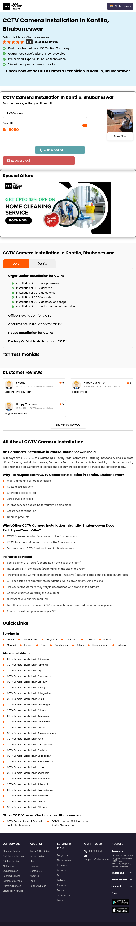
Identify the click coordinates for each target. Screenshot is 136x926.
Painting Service (11, 850)
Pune (43, 634)
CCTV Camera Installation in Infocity (26, 676)
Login (33, 870)
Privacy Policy (37, 845)
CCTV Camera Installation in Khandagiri (28, 762)
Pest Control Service (13, 845)
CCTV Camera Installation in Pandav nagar (30, 665)
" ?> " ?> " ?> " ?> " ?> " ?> (45, 113)
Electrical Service (12, 865)
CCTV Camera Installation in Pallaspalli (27, 785)
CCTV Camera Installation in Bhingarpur (28, 648)
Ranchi (10, 628)
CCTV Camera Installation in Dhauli (25, 688)
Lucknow (121, 634)
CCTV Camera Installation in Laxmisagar (28, 693)
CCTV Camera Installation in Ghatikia (26, 716)
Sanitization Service (13, 880)
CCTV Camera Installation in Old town (27, 671)
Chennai (90, 628)
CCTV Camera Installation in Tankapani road (30, 733)
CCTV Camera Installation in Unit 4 (25, 756)
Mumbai (11, 634)
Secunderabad (100, 634)
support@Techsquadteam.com (101, 848)
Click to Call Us (54, 150)
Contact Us (36, 860)
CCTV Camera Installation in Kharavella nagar (31, 722)
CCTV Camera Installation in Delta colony (29, 745)
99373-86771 (95, 840)
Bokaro (80, 634)
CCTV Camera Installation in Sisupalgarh (28, 705)
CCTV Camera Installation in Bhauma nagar (30, 750)
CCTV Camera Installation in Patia (25, 728)
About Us (34, 865)
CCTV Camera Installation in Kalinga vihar (29, 682)
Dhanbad (108, 628)
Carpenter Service (12, 870)
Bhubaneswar (30, 628)
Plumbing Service (12, 875)
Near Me (34, 855)
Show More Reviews (68, 414)
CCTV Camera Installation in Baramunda (28, 767)
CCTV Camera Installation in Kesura (26, 790)
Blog (32, 850)
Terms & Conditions (40, 840)
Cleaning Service (12, 840)
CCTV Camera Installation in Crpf (24, 659)
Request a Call (96, 150)
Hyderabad (72, 628)
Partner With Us (38, 875)
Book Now (120, 136)
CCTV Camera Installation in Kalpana (27, 699)
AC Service (8, 855)
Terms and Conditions (119, 917)
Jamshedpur (61, 634)
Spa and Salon (10, 860)
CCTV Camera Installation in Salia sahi (27, 773)
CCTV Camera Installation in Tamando (27, 654)
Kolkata (28, 634)
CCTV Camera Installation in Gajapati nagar (30, 779)
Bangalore (51, 628)
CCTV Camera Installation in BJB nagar (27, 796)
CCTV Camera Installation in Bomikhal (27, 739)
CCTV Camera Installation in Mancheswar (29, 711)
